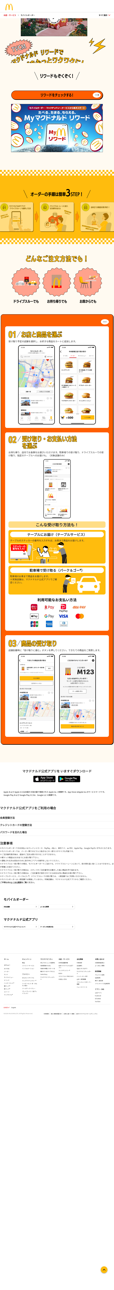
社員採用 (97, 1248)
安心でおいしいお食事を (47, 1233)
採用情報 (85, 3)
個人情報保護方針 (56, 1284)
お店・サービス (94, 9)
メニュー (7, 1235)
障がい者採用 (99, 1250)
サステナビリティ (75, 9)
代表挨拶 (79, 1233)
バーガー (6, 1241)
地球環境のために (45, 1235)
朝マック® (7, 1256)
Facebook (98, 1265)
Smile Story (43, 1244)
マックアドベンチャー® (29, 1250)
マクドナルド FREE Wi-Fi (66, 1246)
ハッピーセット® (9, 1253)
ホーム (20, 9)
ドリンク (6, 1250)
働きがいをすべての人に (47, 1241)
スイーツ (6, 1262)
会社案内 (79, 1235)
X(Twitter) (98, 1268)
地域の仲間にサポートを (47, 1238)
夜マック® (7, 1259)
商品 (23, 1233)
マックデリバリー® (64, 1240)
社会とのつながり (82, 1238)
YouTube (97, 1271)
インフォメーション (28, 1238)
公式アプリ (96, 3)
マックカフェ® (8, 1264)
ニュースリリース (82, 1257)
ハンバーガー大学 (82, 1246)
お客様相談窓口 (99, 1233)
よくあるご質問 (99, 1235)
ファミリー (59, 9)
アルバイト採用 (99, 1245)
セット (6, 1244)
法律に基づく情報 (69, 1284)
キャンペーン (44, 9)
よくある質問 (16, 1146)
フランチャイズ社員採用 (102, 1253)
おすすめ (6, 1238)
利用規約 (46, 1284)
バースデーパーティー (28, 1258)
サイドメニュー (8, 1247)
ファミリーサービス (28, 1235)
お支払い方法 (63, 1249)
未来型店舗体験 (63, 1233)
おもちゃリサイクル (28, 1248)
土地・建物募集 (81, 1249)
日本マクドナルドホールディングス (86, 1284)
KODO (60, 1243)
